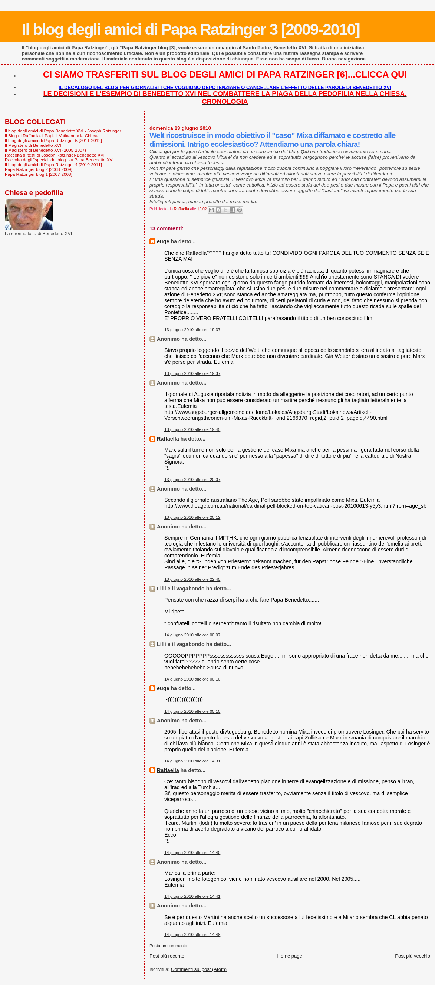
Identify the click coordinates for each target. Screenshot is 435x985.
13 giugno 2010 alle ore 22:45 (192, 579)
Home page (289, 956)
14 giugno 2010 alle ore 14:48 (192, 934)
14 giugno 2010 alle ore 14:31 (192, 761)
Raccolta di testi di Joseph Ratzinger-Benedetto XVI (55, 154)
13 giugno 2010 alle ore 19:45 (192, 429)
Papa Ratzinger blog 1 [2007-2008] (38, 174)
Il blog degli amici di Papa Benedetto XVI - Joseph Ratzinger (63, 130)
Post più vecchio (412, 956)
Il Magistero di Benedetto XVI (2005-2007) (45, 150)
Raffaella (168, 439)
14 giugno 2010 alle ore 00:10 (192, 679)
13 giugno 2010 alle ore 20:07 (192, 479)
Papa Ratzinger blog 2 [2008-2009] (38, 169)
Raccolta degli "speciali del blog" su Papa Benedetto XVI (59, 159)
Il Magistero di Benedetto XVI (33, 145)
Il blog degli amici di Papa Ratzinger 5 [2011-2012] (53, 140)
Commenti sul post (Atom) (199, 969)
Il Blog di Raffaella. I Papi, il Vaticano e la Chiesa (51, 135)
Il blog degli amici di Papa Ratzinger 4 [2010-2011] (53, 164)
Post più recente (166, 956)
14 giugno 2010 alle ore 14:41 (192, 896)
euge (163, 241)
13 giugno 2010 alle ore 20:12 (192, 517)
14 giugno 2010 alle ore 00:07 (192, 635)
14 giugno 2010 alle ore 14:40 (192, 852)
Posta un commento (168, 945)
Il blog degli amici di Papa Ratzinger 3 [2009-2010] (191, 29)
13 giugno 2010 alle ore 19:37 (192, 329)
